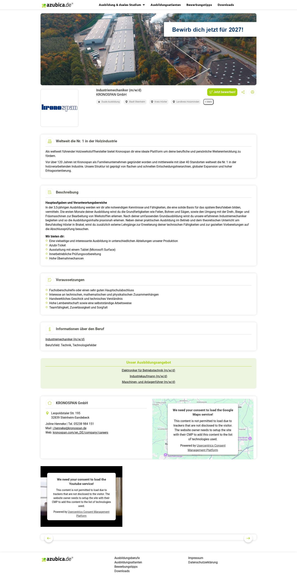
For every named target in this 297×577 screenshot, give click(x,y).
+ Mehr (208, 101)
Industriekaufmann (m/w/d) (148, 376)
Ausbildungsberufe (127, 558)
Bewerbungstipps (199, 5)
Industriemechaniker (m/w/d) (65, 339)
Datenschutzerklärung (203, 562)
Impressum (195, 558)
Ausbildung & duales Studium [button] (120, 5)
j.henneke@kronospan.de (69, 428)
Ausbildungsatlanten (166, 5)
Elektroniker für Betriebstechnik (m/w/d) (148, 370)
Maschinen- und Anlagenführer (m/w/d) (148, 382)
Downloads (226, 5)
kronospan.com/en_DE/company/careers (80, 432)
